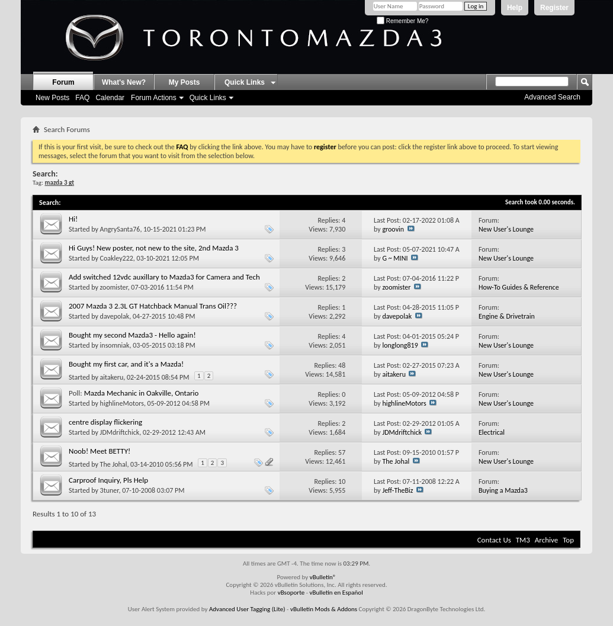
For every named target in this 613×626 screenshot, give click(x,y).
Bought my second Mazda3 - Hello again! (132, 334)
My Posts (184, 82)
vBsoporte (291, 592)
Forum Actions (153, 98)
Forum (63, 82)
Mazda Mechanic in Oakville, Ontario (141, 393)
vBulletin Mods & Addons (323, 609)
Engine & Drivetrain (507, 316)
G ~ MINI (394, 258)
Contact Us (494, 539)
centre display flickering (105, 422)
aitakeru (112, 377)
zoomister (114, 287)
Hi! (73, 218)
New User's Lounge (506, 229)
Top (568, 539)
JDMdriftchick (120, 432)
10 (341, 481)
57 (341, 452)
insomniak (115, 345)
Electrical (492, 432)
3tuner (109, 490)
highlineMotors (122, 403)
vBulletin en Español (336, 592)
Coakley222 (116, 258)
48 (341, 365)
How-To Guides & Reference (519, 287)
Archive (546, 539)
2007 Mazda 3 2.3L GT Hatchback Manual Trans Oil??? (153, 305)
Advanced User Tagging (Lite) (247, 609)
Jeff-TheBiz (397, 490)
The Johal (113, 464)
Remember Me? (402, 21)
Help (514, 8)
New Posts (52, 98)
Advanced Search (552, 97)
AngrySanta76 (120, 229)
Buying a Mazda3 (503, 490)
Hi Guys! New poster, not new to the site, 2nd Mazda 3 (154, 247)
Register (554, 8)
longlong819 (400, 345)
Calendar (109, 98)
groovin (393, 229)
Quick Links (208, 98)
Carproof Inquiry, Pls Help (108, 480)
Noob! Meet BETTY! (99, 451)
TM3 (523, 539)
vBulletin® (323, 577)
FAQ (82, 98)
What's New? (124, 82)
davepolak (115, 316)
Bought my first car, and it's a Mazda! (126, 363)
